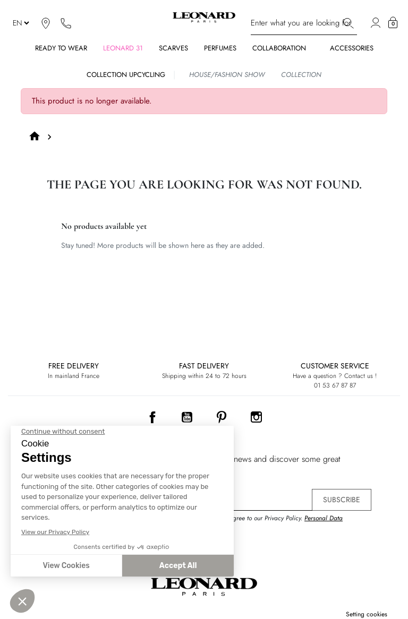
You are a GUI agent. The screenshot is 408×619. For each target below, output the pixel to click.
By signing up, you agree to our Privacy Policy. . (260, 522)
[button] (392, 22)
